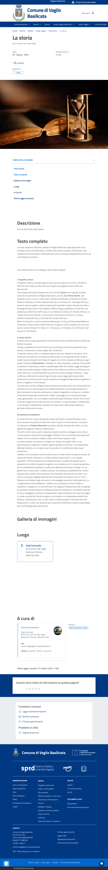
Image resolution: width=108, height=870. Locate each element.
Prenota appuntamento (66, 832)
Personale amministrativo (22, 803)
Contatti (16, 828)
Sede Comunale (33, 545)
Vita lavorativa (43, 792)
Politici (15, 799)
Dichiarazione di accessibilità (67, 842)
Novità (22, 30)
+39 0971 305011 (19, 843)
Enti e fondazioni (19, 795)
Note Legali (45, 862)
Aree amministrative (20, 785)
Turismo (41, 803)
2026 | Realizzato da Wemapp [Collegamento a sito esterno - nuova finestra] (23, 868)
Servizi (41, 781)
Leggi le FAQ (61, 835)
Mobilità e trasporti (45, 807)
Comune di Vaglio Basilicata (44, 13)
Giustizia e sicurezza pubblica (48, 810)
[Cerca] (93, 13)
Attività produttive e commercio (49, 796)
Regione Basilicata (58, 1)
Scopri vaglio (41, 30)
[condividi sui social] (18, 63)
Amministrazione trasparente (78, 807)
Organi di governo (19, 788)
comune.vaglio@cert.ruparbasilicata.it (26, 847)
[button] (84, 2)
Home (15, 30)
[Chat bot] (102, 864)
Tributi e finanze (43, 814)
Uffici (14, 792)
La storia (63, 30)
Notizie (30, 30)
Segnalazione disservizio (66, 839)
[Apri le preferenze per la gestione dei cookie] (6, 864)
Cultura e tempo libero (46, 788)
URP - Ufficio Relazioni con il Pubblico (26, 851)
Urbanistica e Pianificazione (48, 799)
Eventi (69, 792)
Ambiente (41, 817)
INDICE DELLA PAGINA (23, 160)
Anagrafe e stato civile (46, 785)
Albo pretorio (72, 803)
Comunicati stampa (74, 788)
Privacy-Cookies (33, 862)
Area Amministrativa (30, 627)
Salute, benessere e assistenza (49, 821)
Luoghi (15, 806)
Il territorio (52, 30)
